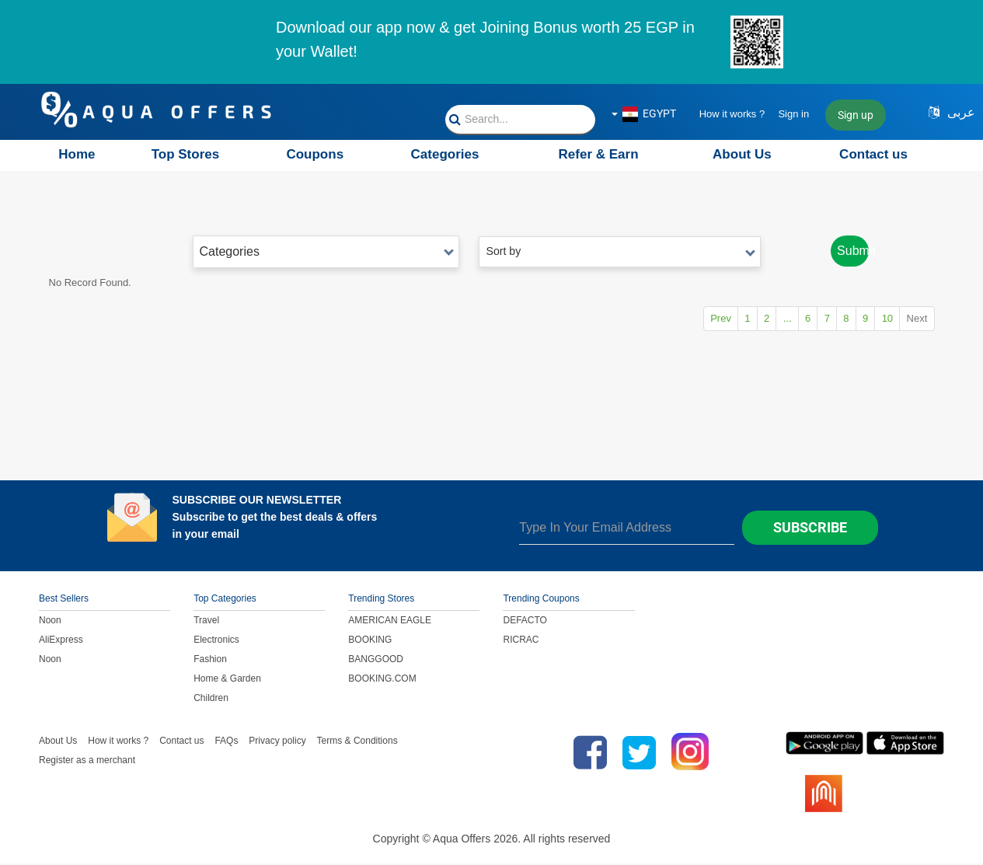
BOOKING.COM (382, 680)
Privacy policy (277, 742)
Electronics (216, 641)
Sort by (620, 251)
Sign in (793, 114)
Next (914, 320)
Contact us (873, 154)
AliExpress (61, 641)
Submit (849, 251)
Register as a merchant (87, 761)
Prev (664, 320)
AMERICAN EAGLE (389, 621)
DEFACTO (524, 621)
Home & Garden (227, 680)
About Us (742, 154)
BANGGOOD (375, 660)
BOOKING (370, 641)
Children (210, 699)
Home (76, 154)
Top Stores (186, 154)
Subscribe (810, 529)
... (749, 320)
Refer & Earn (599, 154)
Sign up (855, 115)
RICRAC (521, 641)
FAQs (226, 742)
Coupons (314, 154)
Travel (206, 621)
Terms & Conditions (357, 742)
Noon (50, 621)
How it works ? (732, 114)
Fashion (210, 660)
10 (878, 320)
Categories (445, 154)
